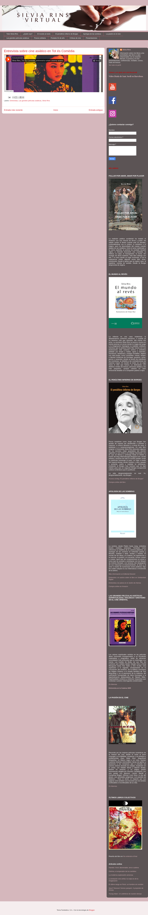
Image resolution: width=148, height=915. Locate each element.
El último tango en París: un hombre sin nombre (126, 884)
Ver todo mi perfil (115, 65)
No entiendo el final (130, 856)
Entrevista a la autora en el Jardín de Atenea (125, 583)
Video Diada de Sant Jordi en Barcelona (126, 76)
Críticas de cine (75, 38)
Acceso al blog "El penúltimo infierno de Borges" (126, 479)
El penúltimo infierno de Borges (66, 34)
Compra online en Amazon (118, 586)
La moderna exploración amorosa (121, 875)
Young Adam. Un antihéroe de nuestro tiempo (125, 894)
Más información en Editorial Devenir (122, 574)
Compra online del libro (117, 482)
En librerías (113, 684)
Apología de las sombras (92, 34)
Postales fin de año (58, 38)
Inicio (55, 110)
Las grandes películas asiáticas (18, 38)
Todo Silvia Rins (12, 34)
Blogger (92, 910)
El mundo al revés (43, 34)
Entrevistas (14, 101)
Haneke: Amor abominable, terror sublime (124, 868)
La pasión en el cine (113, 34)
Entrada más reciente (13, 110)
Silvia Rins (46, 101)
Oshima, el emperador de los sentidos (122, 871)
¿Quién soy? (27, 34)
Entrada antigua (96, 110)
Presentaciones (91, 38)
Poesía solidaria (40, 38)
